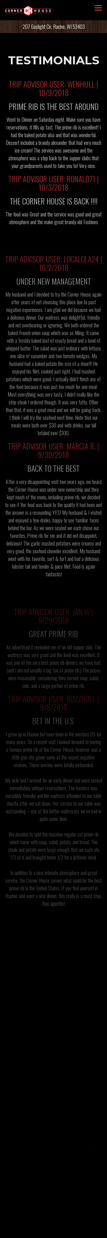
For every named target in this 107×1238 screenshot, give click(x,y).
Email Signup (54, 1231)
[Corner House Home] (29, 10)
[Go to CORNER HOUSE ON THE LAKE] (53, 27)
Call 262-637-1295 (54, 1218)
